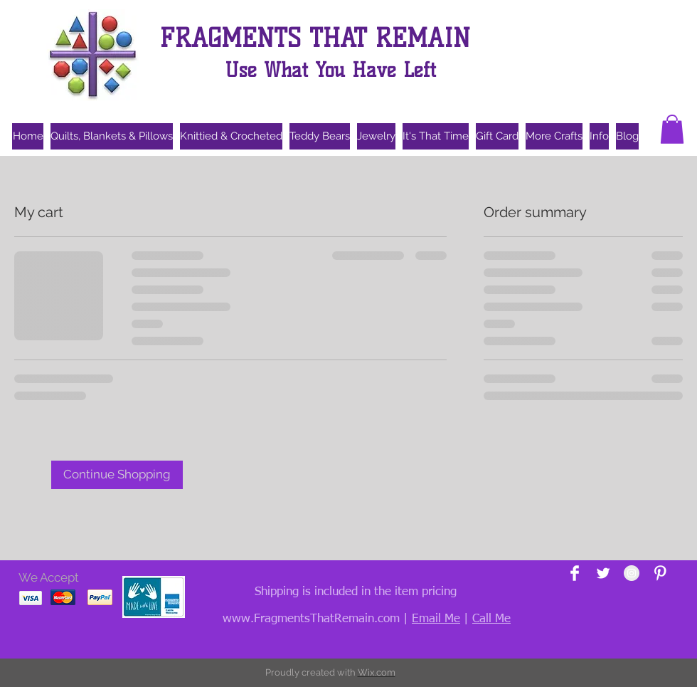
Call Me (491, 619)
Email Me (436, 619)
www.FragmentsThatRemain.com (311, 619)
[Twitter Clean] (603, 573)
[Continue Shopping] (117, 475)
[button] (672, 129)
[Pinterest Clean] (660, 573)
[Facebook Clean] (574, 573)
